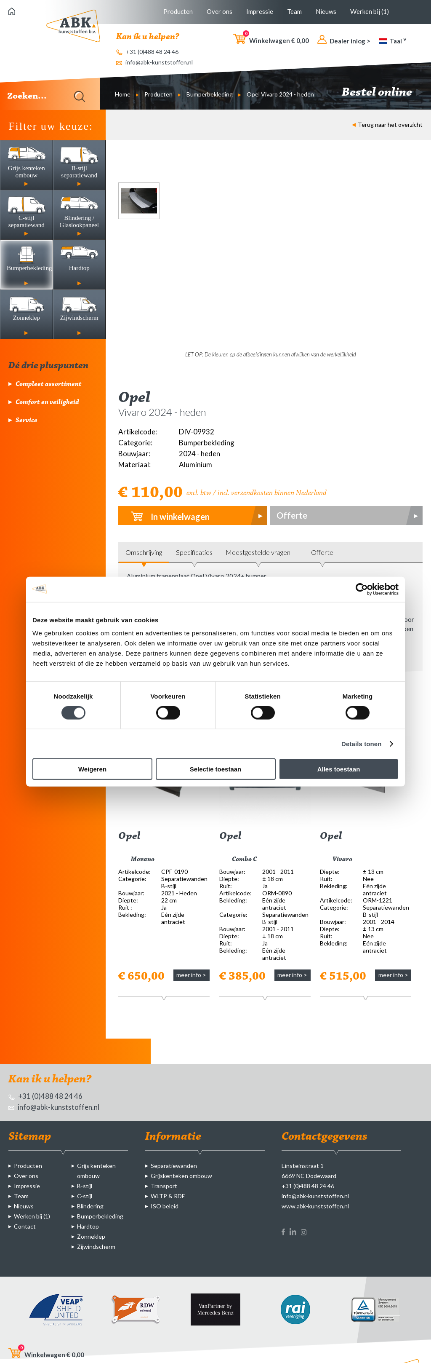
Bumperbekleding (209, 94)
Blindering (90, 1206)
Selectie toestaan (216, 769)
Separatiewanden (174, 1165)
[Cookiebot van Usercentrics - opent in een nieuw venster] (362, 589)
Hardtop (88, 1226)
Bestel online (382, 92)
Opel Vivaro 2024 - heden (280, 94)
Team (294, 11)
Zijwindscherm (96, 1246)
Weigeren (92, 769)
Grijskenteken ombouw (181, 1175)
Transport (164, 1185)
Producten (178, 11)
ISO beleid (164, 1206)
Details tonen (361, 743)
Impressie (259, 11)
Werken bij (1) (369, 11)
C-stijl (84, 1196)
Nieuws (326, 11)
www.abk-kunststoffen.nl (315, 1206)
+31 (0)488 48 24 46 (147, 51)
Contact (25, 1226)
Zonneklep (91, 1236)
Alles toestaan (338, 769)
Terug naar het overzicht (387, 124)
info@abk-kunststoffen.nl (154, 62)
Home (122, 94)
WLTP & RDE (168, 1196)
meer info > (191, 974)
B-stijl (84, 1185)
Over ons (219, 11)
